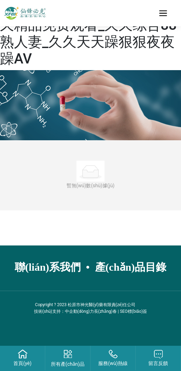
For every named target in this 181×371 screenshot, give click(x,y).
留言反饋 (158, 363)
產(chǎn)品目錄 (131, 267)
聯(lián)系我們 (48, 267)
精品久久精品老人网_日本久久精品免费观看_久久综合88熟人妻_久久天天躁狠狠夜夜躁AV (88, 33)
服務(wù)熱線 (113, 363)
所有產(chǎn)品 (68, 364)
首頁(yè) (22, 363)
